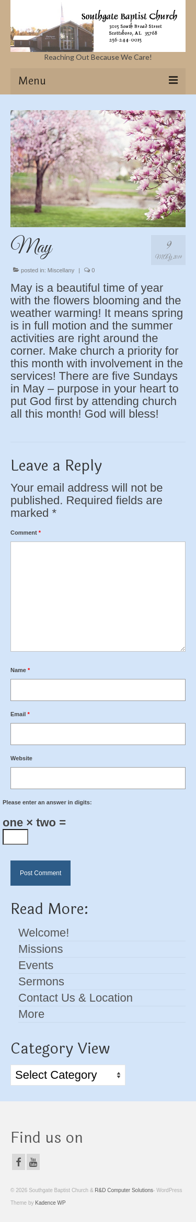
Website (21, 758)
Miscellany (61, 270)
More (31, 1014)
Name (20, 670)
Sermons (41, 981)
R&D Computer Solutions (124, 1190)
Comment (25, 532)
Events (35, 965)
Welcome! (43, 932)
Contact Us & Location (75, 997)
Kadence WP (50, 1203)
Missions (40, 948)
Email (20, 714)
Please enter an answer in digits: (47, 802)
